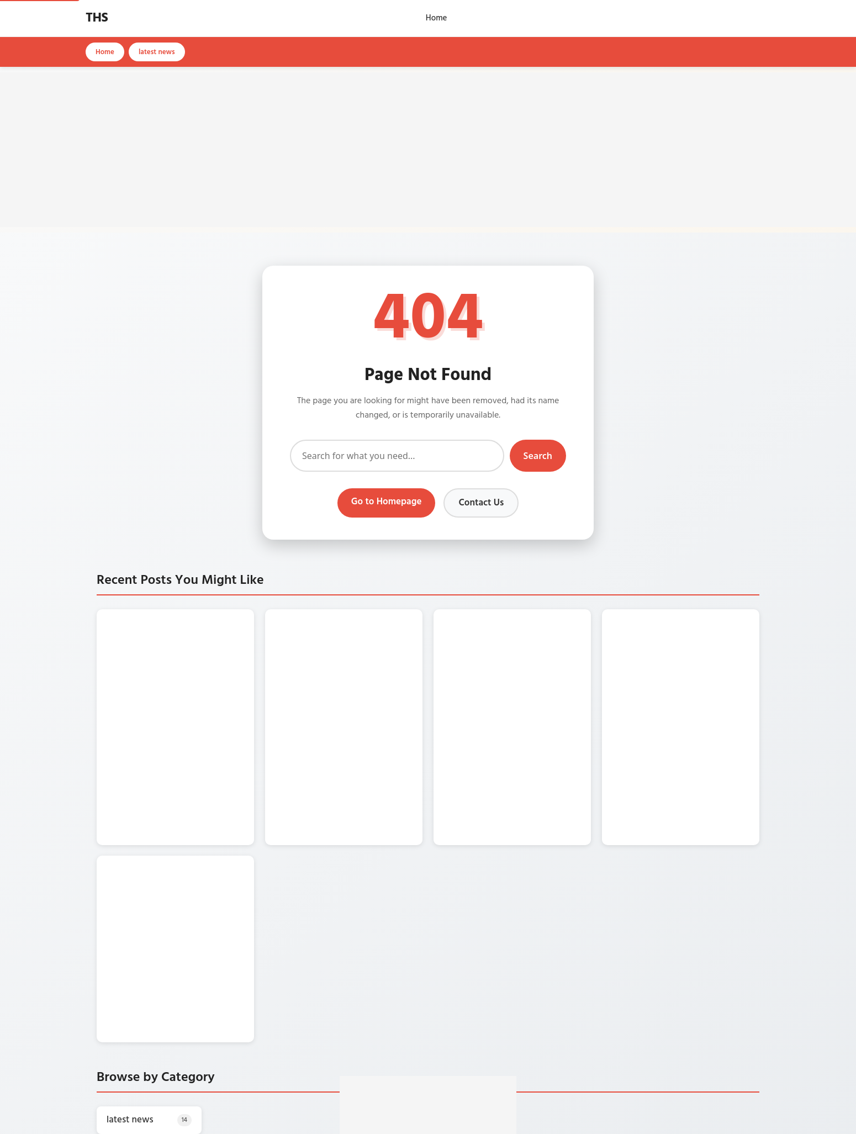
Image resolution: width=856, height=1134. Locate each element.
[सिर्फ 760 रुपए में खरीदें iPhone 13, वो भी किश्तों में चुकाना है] (124, 653)
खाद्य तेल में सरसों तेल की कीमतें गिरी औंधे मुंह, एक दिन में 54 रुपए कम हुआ (364, 634)
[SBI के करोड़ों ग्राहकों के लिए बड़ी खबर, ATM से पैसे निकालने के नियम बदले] (461, 653)
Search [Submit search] (538, 456)
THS (97, 18)
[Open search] (767, 18)
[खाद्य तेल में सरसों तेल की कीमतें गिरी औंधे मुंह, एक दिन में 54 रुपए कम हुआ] (292, 653)
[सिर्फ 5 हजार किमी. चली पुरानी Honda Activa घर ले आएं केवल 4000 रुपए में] (124, 732)
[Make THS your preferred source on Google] (428, 1066)
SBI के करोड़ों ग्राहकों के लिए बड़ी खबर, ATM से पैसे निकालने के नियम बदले (533, 634)
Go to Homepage (386, 501)
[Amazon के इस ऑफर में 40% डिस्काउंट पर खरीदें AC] (629, 653)
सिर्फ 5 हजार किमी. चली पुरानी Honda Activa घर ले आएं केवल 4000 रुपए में (198, 713)
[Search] (397, 456)
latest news (157, 52)
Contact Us (481, 502)
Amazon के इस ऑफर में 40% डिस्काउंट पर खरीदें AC (701, 628)
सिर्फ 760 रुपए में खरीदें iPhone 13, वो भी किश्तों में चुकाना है (193, 634)
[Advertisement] (428, 149)
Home (436, 18)
